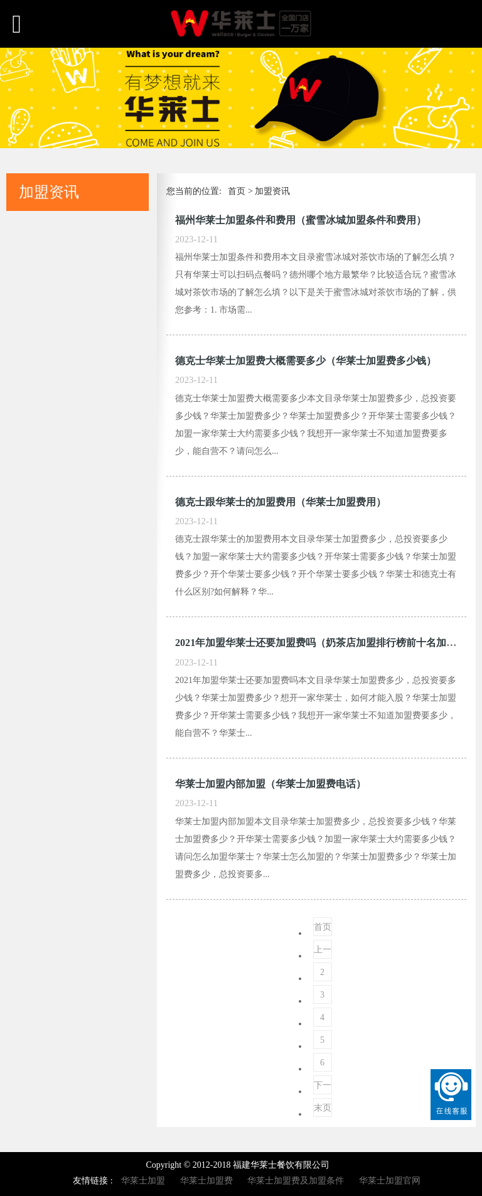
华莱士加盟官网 (389, 1180)
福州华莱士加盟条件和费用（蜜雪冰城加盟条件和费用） (300, 220)
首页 (236, 191)
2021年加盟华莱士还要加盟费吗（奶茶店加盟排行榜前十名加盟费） (325, 642)
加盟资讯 (272, 191)
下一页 (322, 1087)
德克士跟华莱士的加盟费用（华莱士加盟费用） (280, 502)
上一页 (322, 952)
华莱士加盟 (143, 1180)
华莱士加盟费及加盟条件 (295, 1180)
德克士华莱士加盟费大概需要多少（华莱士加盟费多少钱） (305, 360)
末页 (322, 1107)
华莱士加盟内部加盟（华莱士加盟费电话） (270, 783)
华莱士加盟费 (206, 1180)
